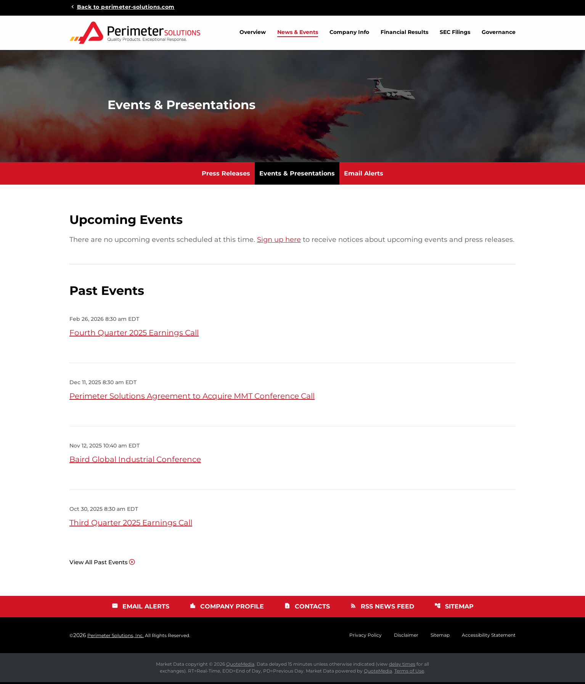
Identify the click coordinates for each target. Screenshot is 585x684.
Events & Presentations (297, 175)
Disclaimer (406, 637)
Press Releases (226, 175)
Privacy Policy (365, 637)
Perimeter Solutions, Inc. (115, 637)
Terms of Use (409, 673)
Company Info (349, 32)
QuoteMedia (240, 666)
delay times (402, 666)
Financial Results (404, 32)
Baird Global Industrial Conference (135, 461)
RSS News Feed (382, 608)
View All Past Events (98, 564)
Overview (252, 32)
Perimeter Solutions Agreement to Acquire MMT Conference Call (192, 397)
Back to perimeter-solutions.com (126, 6)
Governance (499, 32)
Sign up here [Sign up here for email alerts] (279, 241)
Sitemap (454, 608)
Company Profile (227, 608)
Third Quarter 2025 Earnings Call (130, 524)
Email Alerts (363, 175)
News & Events (297, 32)
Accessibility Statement (489, 637)
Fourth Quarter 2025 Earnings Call (134, 334)
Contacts (307, 608)
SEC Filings (455, 32)
